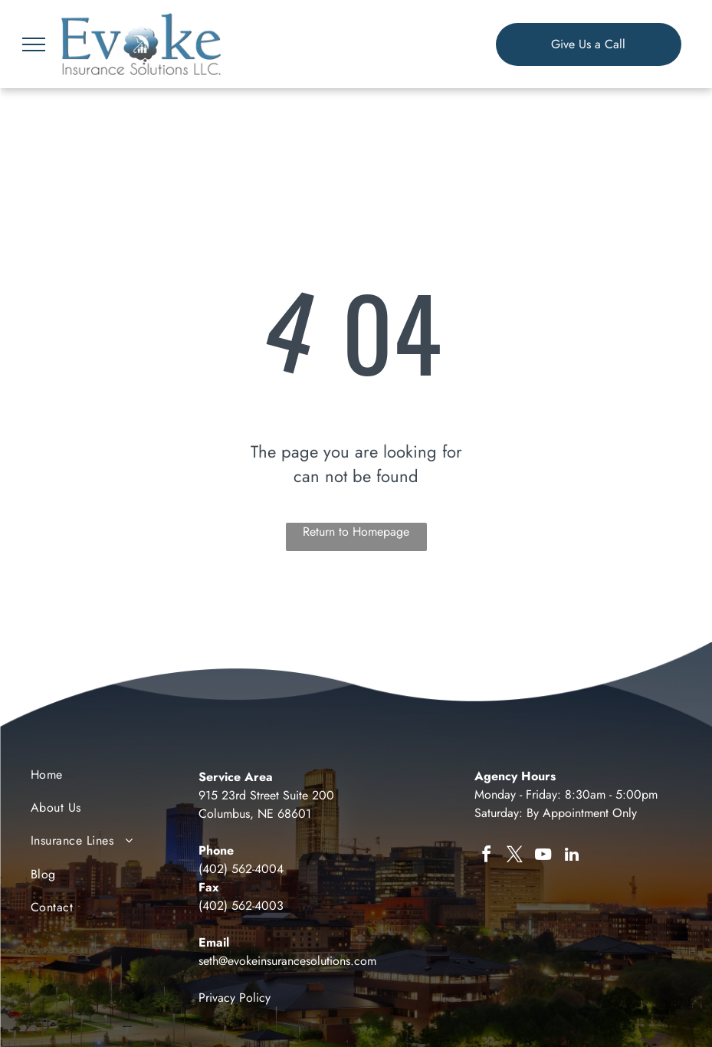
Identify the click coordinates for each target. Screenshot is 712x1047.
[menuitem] (107, 778)
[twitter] (515, 856)
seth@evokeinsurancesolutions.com (287, 961)
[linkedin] (571, 856)
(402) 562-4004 (241, 869)
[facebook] (486, 856)
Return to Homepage (356, 531)
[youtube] (543, 856)
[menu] (34, 44)
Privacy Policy (235, 997)
